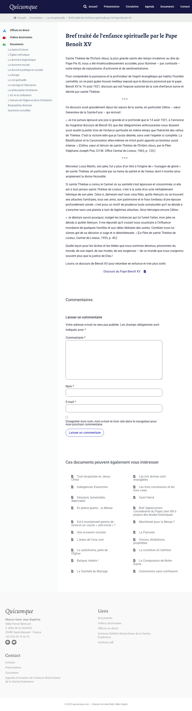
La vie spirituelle (55, 17)
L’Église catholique (18, 54)
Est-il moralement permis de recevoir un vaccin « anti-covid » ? (93, 523)
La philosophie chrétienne (23, 90)
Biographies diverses (20, 105)
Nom (70, 386)
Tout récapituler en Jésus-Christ (91, 478)
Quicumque (23, 6)
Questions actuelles (19, 110)
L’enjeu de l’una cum (90, 539)
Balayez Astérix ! (87, 560)
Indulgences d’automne (92, 487)
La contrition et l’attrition (154, 550)
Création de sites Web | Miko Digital (110, 704)
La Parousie (146, 532)
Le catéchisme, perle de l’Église (89, 551)
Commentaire (76, 337)
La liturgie (13, 74)
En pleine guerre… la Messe (94, 508)
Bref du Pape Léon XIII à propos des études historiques (154, 511)
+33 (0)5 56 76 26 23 (17, 636)
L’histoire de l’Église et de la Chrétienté (30, 100)
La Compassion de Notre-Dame (152, 562)
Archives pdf (105, 642)
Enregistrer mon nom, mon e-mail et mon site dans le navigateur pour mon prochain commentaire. (111, 423)
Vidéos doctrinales (110, 623)
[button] (85, 7)
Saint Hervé (146, 497)
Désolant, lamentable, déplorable (88, 499)
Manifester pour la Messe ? (156, 522)
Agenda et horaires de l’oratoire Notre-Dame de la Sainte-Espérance (32, 679)
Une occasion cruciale (91, 532)
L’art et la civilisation (20, 95)
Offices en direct (108, 628)
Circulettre (132, 6)
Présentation (111, 6)
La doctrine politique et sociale (25, 69)
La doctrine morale (19, 64)
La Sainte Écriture (18, 49)
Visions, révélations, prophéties (149, 541)
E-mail (71, 401)
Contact (185, 6)
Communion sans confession (158, 571)
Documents (167, 6)
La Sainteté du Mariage (92, 571)
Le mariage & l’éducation (22, 85)
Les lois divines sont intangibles (149, 478)
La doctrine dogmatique (22, 59)
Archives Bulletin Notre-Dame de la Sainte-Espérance (124, 635)
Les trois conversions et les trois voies (154, 488)
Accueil (93, 6)
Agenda (149, 6)
